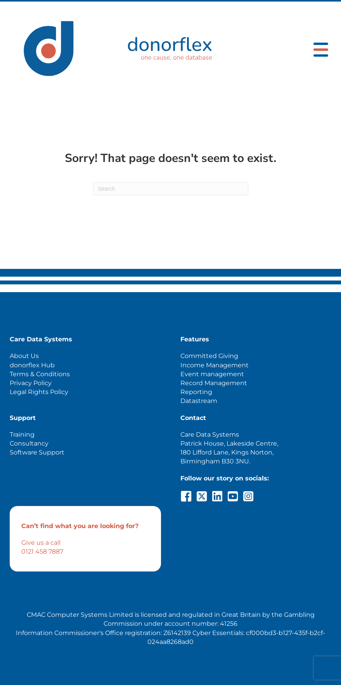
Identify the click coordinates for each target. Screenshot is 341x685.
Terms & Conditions (40, 374)
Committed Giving (209, 356)
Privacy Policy (31, 383)
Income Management (214, 365)
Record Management (213, 383)
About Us (24, 356)
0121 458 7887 (42, 551)
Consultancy (29, 443)
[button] (186, 496)
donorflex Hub (32, 365)
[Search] (170, 188)
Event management (212, 374)
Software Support (37, 452)
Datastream (198, 400)
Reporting (196, 392)
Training (22, 434)
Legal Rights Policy (39, 392)
